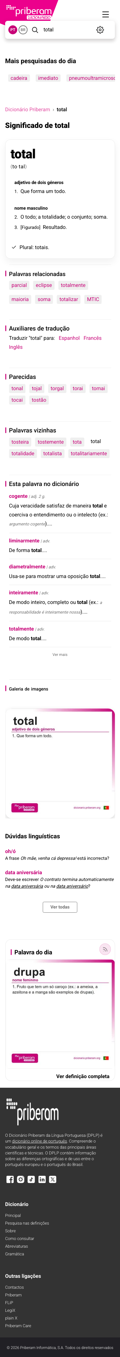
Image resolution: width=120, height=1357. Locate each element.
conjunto (81, 217)
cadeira (19, 78)
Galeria (16, 689)
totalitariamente (89, 453)
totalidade (53, 217)
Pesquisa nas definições (27, 1223)
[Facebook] (10, 1182)
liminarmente (24, 541)
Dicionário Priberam (27, 109)
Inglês (16, 347)
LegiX (10, 1310)
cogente (18, 496)
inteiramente (23, 593)
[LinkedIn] (42, 1182)
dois (41, 182)
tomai (98, 388)
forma (37, 191)
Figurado (30, 227)
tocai (17, 400)
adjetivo (22, 182)
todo (59, 191)
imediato (48, 78)
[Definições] (100, 30)
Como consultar (19, 1238)
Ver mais (60, 654)
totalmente (73, 285)
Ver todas (59, 907)
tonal (17, 388)
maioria (20, 299)
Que (24, 191)
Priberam (13, 1295)
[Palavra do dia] (105, 949)
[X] (53, 1182)
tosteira (20, 442)
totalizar (69, 299)
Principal (13, 1215)
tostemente (51, 442)
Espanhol (69, 338)
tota (77, 442)
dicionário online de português (39, 1141)
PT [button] (12, 30)
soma (99, 217)
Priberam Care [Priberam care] (18, 1326)
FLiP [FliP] (9, 1303)
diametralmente (27, 567)
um (49, 191)
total (23, 154)
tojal (37, 388)
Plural (26, 247)
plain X (11, 1318)
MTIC (93, 299)
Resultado (54, 227)
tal (22, 166)
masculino (37, 208)
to (15, 166)
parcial (19, 285)
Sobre (10, 1231)
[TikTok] (31, 1182)
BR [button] (22, 30)
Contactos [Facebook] (14, 1287)
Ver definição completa (82, 1076)
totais (41, 247)
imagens (39, 689)
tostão (39, 400)
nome (20, 208)
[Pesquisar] (34, 30)
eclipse (44, 285)
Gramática (14, 1254)
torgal (57, 388)
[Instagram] (20, 1182)
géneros (55, 182)
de (33, 182)
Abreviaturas (16, 1246)
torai (78, 388)
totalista (52, 453)
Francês (92, 338)
